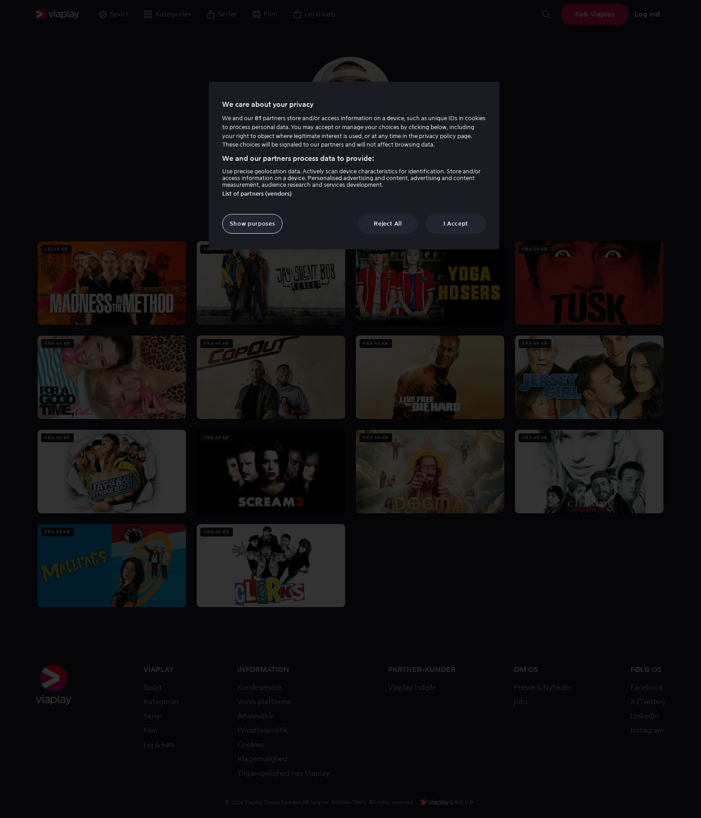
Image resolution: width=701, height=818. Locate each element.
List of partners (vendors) (257, 193)
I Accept (455, 223)
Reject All (388, 223)
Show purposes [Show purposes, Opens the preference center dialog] (252, 223)
